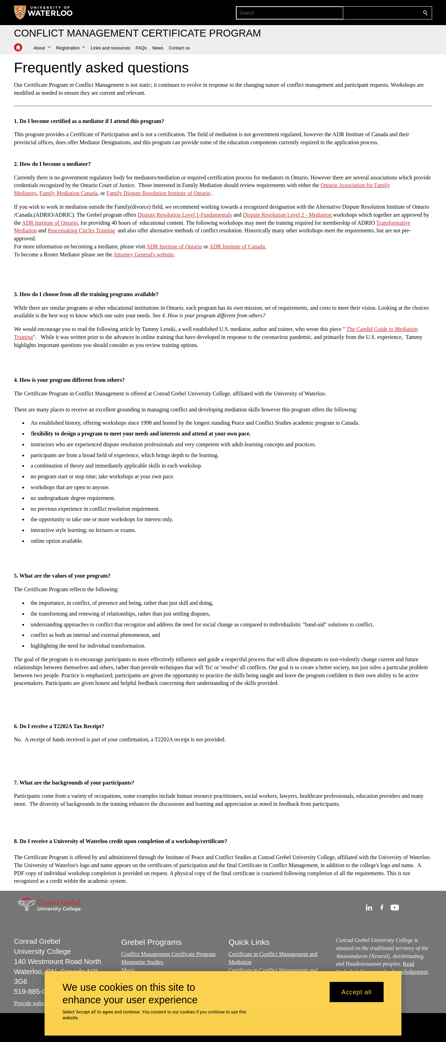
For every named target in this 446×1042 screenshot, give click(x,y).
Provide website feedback (42, 1003)
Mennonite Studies (142, 962)
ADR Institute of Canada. (238, 246)
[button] (42, 48)
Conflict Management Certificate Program (168, 954)
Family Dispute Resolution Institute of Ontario (158, 193)
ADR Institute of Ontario (50, 222)
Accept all (356, 991)
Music (128, 970)
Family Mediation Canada (68, 193)
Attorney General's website (143, 254)
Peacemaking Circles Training (81, 230)
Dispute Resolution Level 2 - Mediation (288, 215)
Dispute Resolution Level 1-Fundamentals (185, 215)
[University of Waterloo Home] (43, 13)
